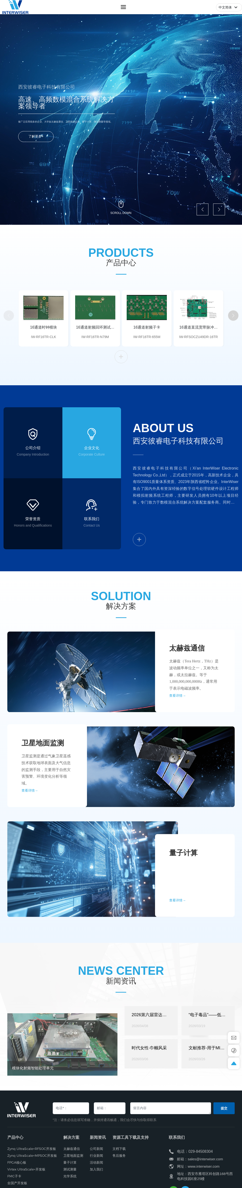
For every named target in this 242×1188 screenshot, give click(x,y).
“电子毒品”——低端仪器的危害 (207, 1077)
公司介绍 (32, 472)
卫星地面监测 (43, 776)
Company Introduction (33, 478)
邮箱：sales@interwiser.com (200, 1159)
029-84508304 (200, 1151)
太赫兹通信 (187, 682)
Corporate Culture (91, 494)
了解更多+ (35, 144)
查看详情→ (177, 934)
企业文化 (91, 488)
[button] (202, 209)
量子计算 (183, 886)
